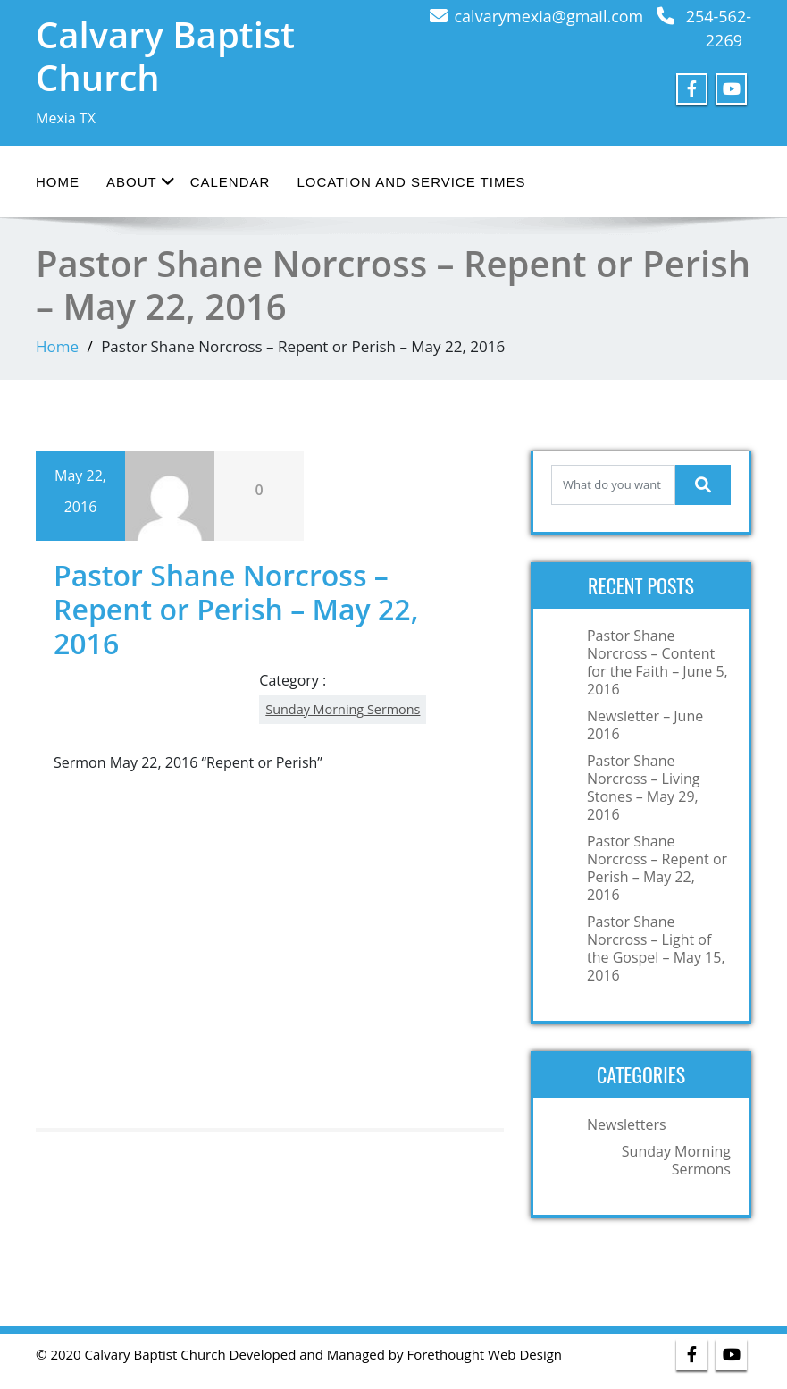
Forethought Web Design (484, 1354)
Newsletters (626, 1124)
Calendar (230, 181)
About (140, 181)
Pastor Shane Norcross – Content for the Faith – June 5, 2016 (657, 662)
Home (58, 181)
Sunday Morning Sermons (342, 709)
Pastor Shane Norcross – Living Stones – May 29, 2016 (643, 787)
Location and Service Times (411, 181)
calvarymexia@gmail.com (549, 16)
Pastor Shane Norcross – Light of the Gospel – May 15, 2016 (656, 948)
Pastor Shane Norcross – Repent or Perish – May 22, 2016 (657, 868)
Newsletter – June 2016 (645, 725)
